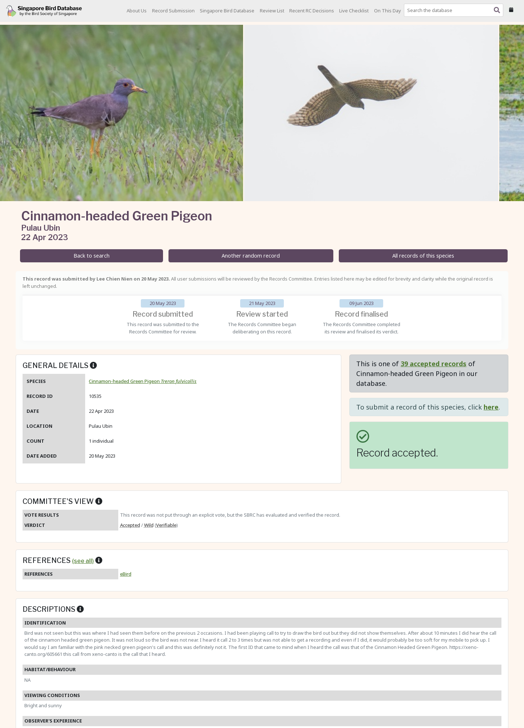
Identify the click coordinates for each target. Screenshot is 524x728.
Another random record (251, 255)
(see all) (83, 560)
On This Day (387, 10)
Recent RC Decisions (311, 10)
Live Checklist (354, 10)
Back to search (92, 255)
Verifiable (166, 525)
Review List (272, 10)
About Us (137, 10)
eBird (125, 574)
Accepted (130, 525)
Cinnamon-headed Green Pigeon (142, 381)
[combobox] (455, 10)
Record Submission (173, 10)
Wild (149, 525)
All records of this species (423, 255)
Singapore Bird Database (227, 10)
